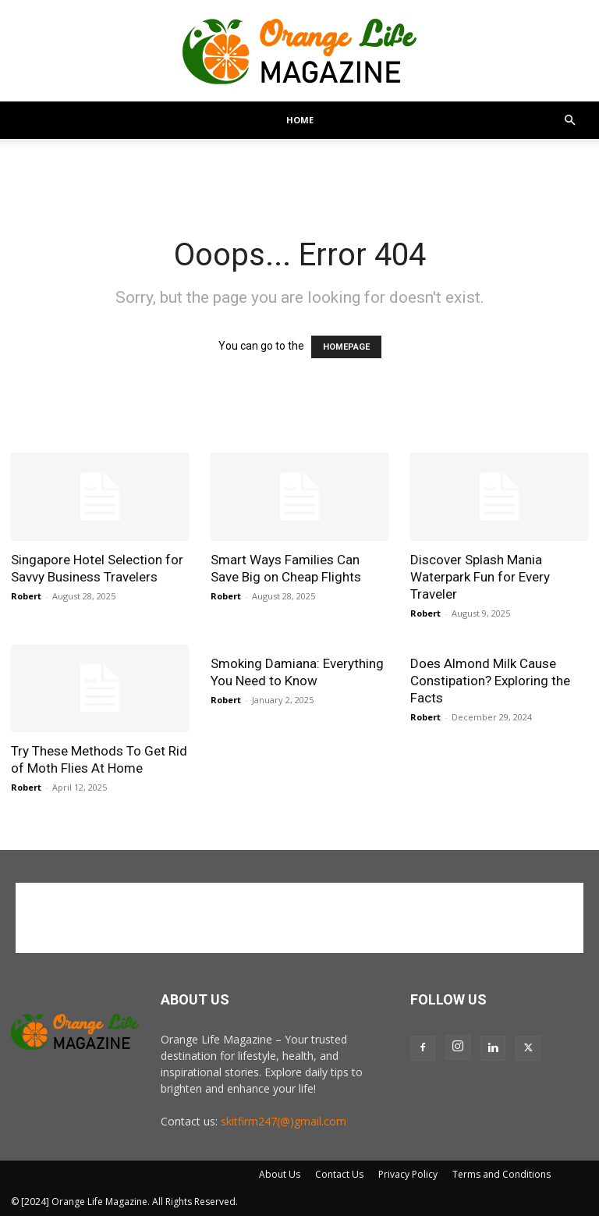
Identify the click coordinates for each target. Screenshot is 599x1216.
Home (300, 120)
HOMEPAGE (346, 347)
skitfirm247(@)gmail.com (283, 1121)
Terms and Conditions (501, 1174)
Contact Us (339, 1174)
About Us (279, 1174)
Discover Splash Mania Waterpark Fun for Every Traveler (480, 577)
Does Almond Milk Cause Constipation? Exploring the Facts (490, 681)
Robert (26, 596)
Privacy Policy (408, 1174)
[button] (569, 120)
